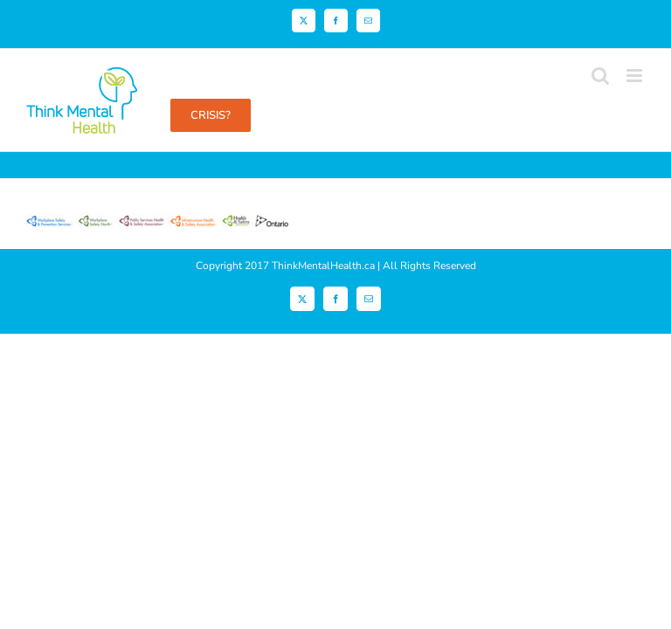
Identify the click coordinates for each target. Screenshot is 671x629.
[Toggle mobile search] (600, 75)
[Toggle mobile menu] (635, 75)
